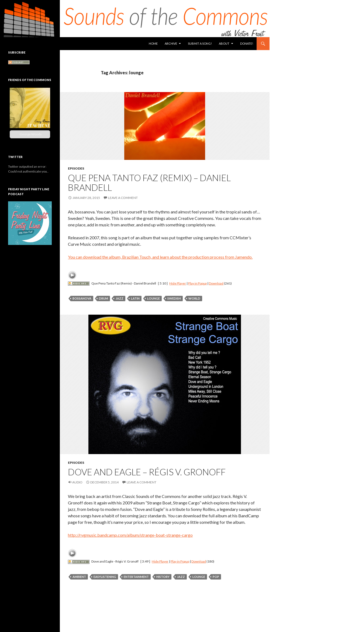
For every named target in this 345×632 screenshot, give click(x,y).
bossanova (82, 298)
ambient (79, 576)
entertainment (136, 576)
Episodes (76, 168)
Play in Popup (197, 283)
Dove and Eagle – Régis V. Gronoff (147, 471)
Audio (77, 482)
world (194, 298)
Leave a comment (123, 198)
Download (216, 283)
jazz (119, 298)
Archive (171, 43)
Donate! (246, 43)
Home (153, 43)
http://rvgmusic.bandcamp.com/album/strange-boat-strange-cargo (130, 535)
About (224, 43)
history (163, 576)
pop (216, 576)
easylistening (105, 576)
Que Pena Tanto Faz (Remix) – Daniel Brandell (149, 182)
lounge (153, 298)
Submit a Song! (200, 43)
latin (135, 298)
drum (103, 298)
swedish (174, 298)
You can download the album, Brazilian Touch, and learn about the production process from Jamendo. (160, 256)
